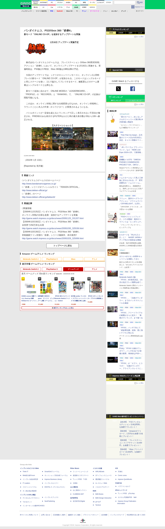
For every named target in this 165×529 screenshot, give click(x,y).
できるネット (27, 502)
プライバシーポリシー (91, 515)
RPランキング (116, 100)
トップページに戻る (62, 246)
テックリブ (97, 502)
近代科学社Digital (79, 501)
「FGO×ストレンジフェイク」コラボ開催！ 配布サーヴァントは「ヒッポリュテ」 (131, 219)
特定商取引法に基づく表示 (136, 515)
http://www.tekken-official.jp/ (34, 190)
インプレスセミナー (51, 483)
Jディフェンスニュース (103, 475)
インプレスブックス (51, 497)
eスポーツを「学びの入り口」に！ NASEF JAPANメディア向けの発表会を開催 (130, 237)
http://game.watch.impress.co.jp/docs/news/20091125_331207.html (53, 218)
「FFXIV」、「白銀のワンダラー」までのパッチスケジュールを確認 (131, 300)
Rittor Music (74, 468)
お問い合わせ (45, 515)
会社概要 (104, 515)
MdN (94, 491)
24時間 (120, 33)
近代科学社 (74, 498)
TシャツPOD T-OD (80, 479)
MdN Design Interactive (103, 498)
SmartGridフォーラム (52, 471)
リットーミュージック (80, 471)
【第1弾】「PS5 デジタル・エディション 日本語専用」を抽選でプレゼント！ (130, 424)
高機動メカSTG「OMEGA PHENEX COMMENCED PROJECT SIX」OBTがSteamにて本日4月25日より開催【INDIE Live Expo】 (130, 165)
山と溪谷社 (74, 487)
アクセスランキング (120, 29)
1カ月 (140, 33)
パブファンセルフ (124, 486)
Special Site (117, 70)
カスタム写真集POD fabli (127, 497)
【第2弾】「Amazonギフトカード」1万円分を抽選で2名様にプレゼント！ (131, 433)
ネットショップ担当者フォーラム (56, 475)
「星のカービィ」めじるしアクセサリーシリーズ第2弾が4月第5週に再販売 (131, 119)
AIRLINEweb (99, 471)
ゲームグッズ (73, 269)
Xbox (73, 259)
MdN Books (99, 494)
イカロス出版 (97, 468)
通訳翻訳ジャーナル (102, 479)
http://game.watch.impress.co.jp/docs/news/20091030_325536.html (53, 228)
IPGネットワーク (121, 490)
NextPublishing (50, 501)
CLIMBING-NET (78, 494)
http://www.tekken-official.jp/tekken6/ (38, 197)
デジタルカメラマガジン (31, 498)
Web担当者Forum (29, 475)
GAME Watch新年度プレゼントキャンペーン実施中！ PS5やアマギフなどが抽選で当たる (128, 417)
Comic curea (122, 475)
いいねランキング (135, 100)
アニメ (94, 259)
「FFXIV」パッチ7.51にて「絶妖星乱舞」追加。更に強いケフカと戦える (131, 330)
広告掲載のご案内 (59, 515)
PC (77, 11)
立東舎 (75, 483)
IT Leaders (26, 483)
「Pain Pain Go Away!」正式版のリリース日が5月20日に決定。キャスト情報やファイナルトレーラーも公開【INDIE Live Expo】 (131, 140)
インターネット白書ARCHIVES (33, 506)
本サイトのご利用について (29, 515)
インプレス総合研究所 (30, 479)
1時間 (111, 33)
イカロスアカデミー (102, 487)
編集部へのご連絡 (74, 515)
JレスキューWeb (101, 483)
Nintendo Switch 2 (30, 259)
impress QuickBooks (125, 479)
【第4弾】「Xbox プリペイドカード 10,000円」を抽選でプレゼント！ (131, 451)
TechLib (98, 505)
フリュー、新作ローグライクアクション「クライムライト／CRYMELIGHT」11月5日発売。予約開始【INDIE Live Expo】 (131, 203)
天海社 (120, 471)
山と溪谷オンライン (80, 490)
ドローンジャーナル (30, 487)
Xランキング (117, 97)
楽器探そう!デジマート (81, 475)
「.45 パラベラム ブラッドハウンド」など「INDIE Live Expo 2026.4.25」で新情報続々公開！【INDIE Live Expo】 (131, 152)
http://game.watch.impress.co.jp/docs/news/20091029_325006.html (53, 238)
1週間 (130, 33)
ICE (116, 468)
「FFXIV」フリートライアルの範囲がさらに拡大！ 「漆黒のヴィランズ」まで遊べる (131, 315)
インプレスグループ (117, 515)
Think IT (25, 471)
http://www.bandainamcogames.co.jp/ (39, 184)
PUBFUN (118, 483)
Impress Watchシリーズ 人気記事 (126, 376)
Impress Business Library (53, 479)
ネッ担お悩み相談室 (30, 491)
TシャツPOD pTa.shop (126, 493)
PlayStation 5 (52, 259)
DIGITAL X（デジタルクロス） (55, 487)
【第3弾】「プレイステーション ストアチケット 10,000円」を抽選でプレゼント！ (130, 442)
